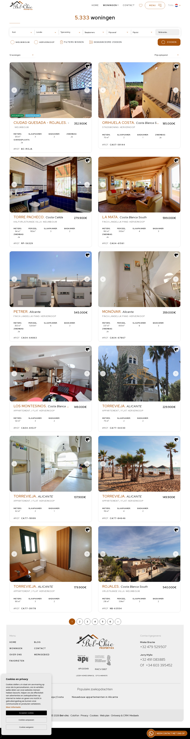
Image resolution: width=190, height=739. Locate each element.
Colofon (74, 715)
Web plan (104, 715)
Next (87, 90)
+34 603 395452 (159, 665)
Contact (129, 5)
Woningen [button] (110, 5)
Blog (37, 642)
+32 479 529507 (153, 647)
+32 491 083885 (152, 659)
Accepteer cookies (26, 713)
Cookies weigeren (26, 727)
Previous (14, 90)
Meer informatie (13, 707)
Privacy (84, 715)
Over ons (16, 654)
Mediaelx (134, 715)
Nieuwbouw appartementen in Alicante (95, 696)
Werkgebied (42, 654)
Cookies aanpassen (26, 720)
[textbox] (20, 32)
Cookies (94, 715)
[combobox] (22, 32)
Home (95, 5)
